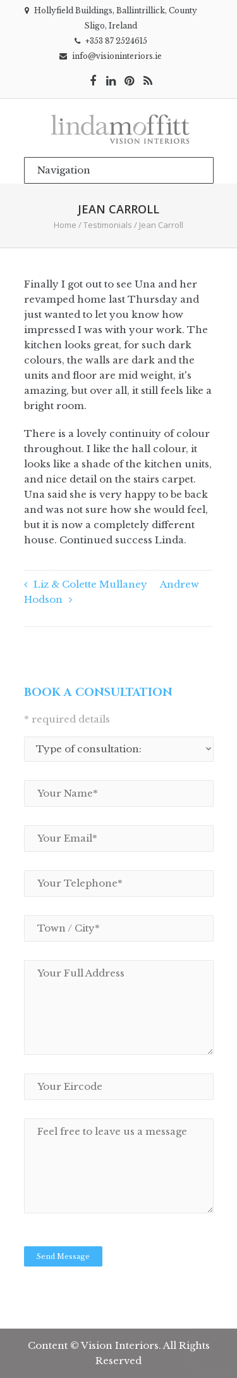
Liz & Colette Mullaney (90, 584)
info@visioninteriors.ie (117, 56)
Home (65, 225)
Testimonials (107, 225)
